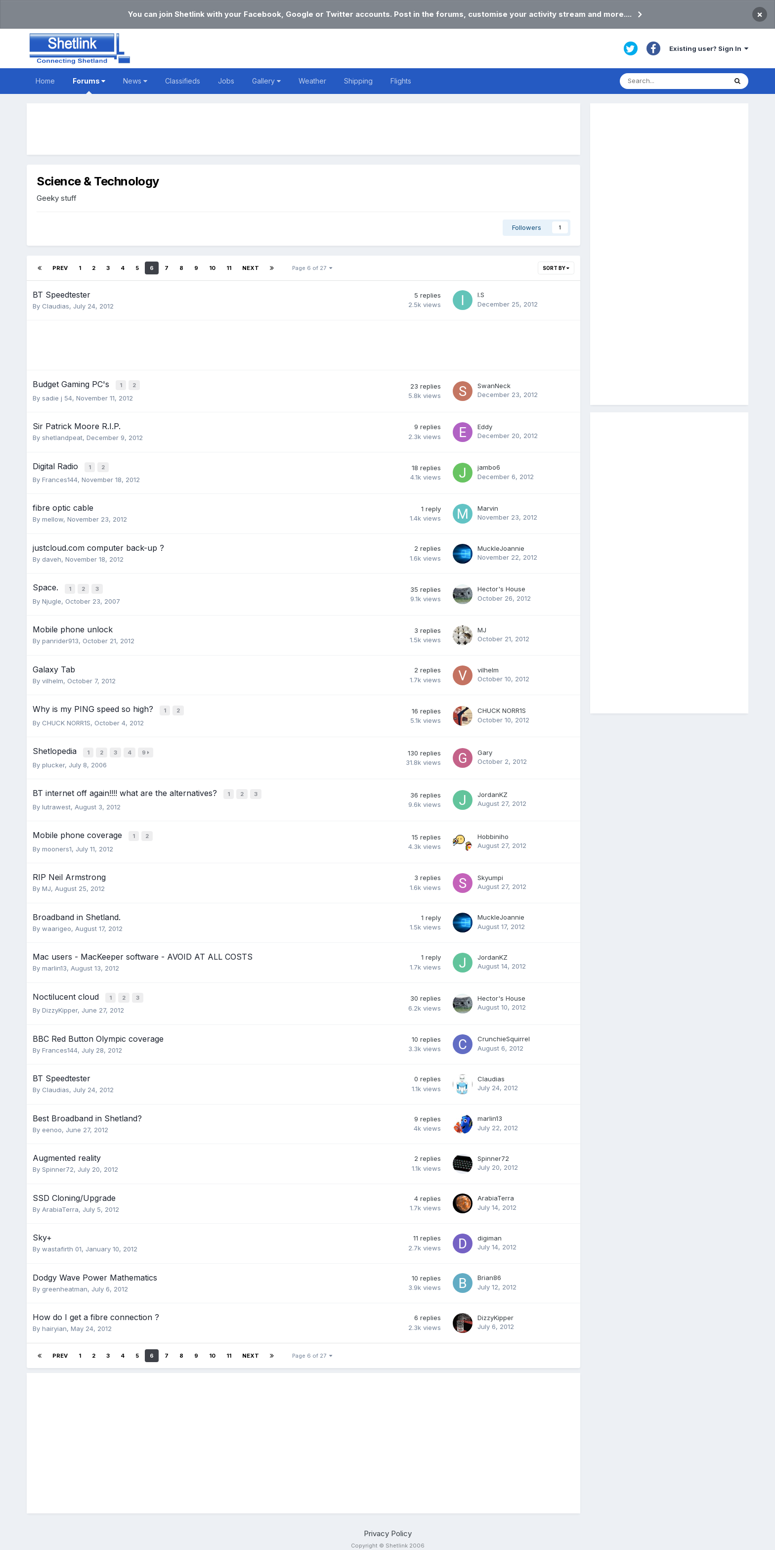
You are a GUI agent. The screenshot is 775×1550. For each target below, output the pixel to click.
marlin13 (54, 960)
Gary (484, 747)
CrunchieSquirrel (503, 1029)
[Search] (673, 81)
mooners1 (57, 840)
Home (45, 81)
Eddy (484, 425)
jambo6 (488, 466)
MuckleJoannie (500, 546)
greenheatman (64, 1279)
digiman (489, 1228)
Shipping (358, 81)
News (135, 81)
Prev (60, 268)
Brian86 (489, 1268)
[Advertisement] (303, 129)
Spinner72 (58, 1160)
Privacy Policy (388, 1523)
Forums (89, 85)
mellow (52, 517)
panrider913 (60, 637)
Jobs (226, 81)
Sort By (556, 268)
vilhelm (52, 677)
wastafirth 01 (62, 1239)
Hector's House (501, 586)
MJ (481, 626)
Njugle (51, 598)
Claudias (55, 306)
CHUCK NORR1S (66, 718)
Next (250, 268)
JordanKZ (492, 788)
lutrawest (56, 799)
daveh (51, 557)
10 (212, 268)
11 (228, 268)
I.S (480, 295)
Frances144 (60, 477)
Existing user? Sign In (708, 48)
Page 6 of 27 (312, 268)
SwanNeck (494, 385)
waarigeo (56, 920)
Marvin (487, 506)
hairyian (54, 1319)
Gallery (266, 81)
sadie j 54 (57, 396)
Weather (312, 81)
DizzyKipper (60, 1001)
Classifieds (182, 81)
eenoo (52, 1120)
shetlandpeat (62, 437)
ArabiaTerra (60, 1199)
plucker (53, 759)
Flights (400, 81)
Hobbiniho (493, 829)
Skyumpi (490, 869)
